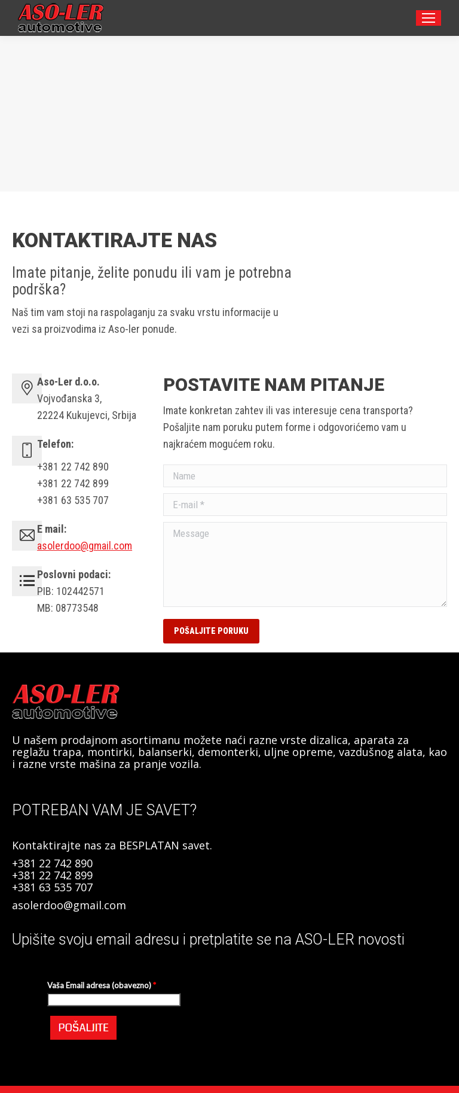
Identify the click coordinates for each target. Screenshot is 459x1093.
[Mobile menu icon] (428, 18)
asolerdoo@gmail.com (84, 545)
